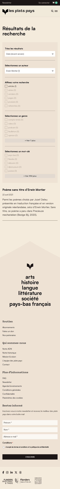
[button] (30, 86)
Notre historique (9, 353)
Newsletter (6, 3)
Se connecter (44, 3)
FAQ (4, 378)
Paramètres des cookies (12, 398)
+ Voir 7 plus (30, 140)
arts (30, 277)
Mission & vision (9, 356)
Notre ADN (7, 349)
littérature (30, 293)
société (30, 298)
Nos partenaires (9, 335)
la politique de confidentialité (39, 447)
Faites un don (8, 331)
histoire (30, 282)
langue (30, 287)
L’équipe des (12, 360)
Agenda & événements (12, 386)
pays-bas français (30, 304)
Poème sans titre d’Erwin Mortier (25, 189)
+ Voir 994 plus (30, 176)
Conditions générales (11, 390)
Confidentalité (8, 394)
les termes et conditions (20, 447)
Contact (5, 364)
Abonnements (8, 327)
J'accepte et (27, 447)
